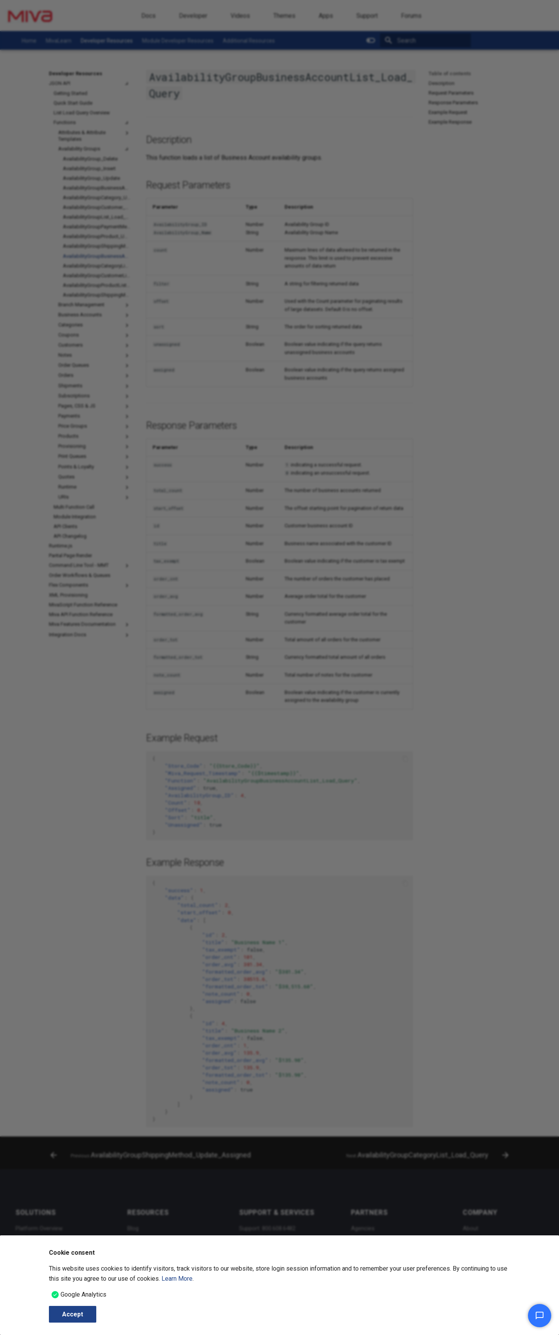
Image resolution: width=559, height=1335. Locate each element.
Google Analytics (83, 1294)
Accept (72, 1314)
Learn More (177, 1278)
